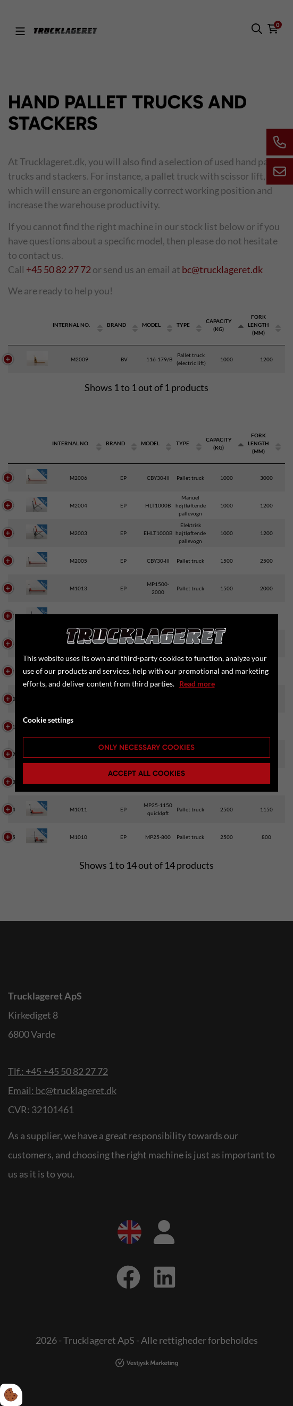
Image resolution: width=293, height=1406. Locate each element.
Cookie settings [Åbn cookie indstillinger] (48, 719)
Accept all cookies (146, 773)
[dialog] (147, 703)
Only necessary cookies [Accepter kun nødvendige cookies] (146, 747)
